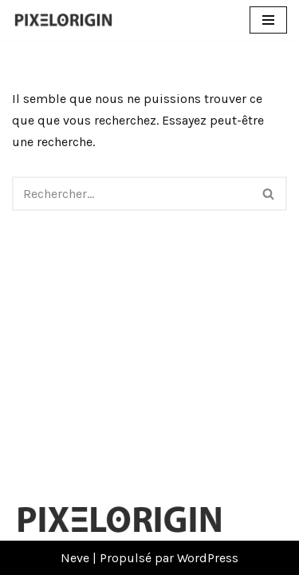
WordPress (207, 557)
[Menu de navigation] (268, 20)
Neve (75, 557)
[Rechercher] (131, 193)
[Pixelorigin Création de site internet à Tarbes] (67, 20)
